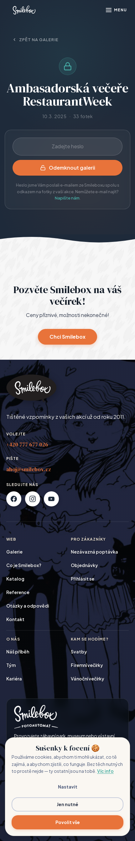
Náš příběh (17, 651)
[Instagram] (32, 498)
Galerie (14, 551)
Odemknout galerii (67, 167)
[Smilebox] (24, 10)
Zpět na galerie (35, 39)
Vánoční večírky (87, 678)
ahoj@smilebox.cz (28, 469)
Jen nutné (67, 804)
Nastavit (67, 786)
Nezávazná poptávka (94, 551)
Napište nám (67, 197)
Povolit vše (67, 822)
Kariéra (14, 678)
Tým (11, 665)
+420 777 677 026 (27, 444)
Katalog (15, 579)
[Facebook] (13, 498)
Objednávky (84, 565)
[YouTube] (51, 498)
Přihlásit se (82, 579)
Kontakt (15, 619)
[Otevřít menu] (116, 10)
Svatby (79, 651)
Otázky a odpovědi (27, 606)
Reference (17, 592)
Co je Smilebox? (23, 565)
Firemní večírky (87, 665)
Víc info (105, 771)
